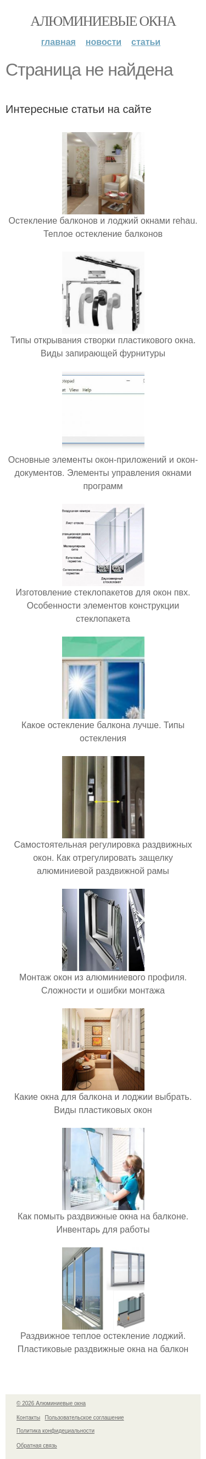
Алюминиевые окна (102, 21)
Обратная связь (36, 1446)
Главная (58, 42)
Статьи (145, 42)
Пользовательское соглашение (84, 1418)
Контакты (28, 1418)
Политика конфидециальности (55, 1431)
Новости (103, 42)
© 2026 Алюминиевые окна (51, 1403)
